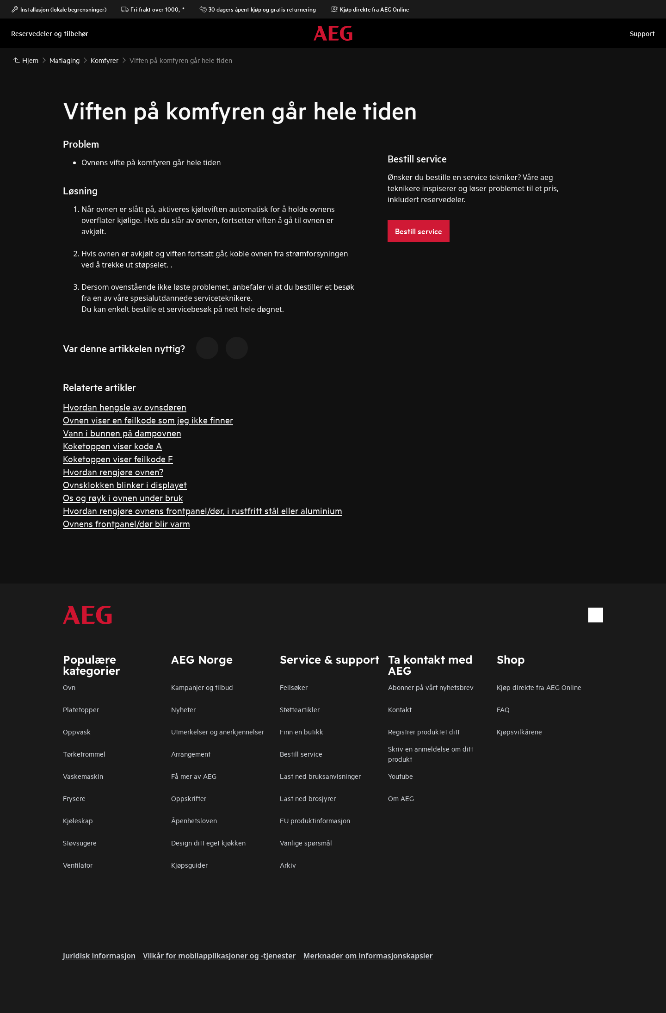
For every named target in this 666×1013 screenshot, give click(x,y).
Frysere (74, 798)
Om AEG (401, 798)
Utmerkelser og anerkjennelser (217, 731)
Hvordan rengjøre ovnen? (113, 471)
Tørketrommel (84, 753)
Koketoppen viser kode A (112, 445)
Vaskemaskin (83, 775)
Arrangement (190, 753)
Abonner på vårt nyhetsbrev (431, 687)
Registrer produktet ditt (424, 731)
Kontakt (400, 709)
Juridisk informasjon (99, 956)
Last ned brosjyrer (308, 798)
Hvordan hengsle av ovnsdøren (124, 406)
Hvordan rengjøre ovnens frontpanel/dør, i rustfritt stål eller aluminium (202, 510)
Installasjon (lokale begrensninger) (58, 9)
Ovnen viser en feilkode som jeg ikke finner (148, 419)
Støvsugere (80, 842)
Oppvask (77, 731)
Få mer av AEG (193, 775)
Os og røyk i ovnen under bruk (123, 497)
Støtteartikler (300, 709)
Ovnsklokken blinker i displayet (125, 484)
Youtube (400, 775)
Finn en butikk (301, 731)
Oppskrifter (188, 798)
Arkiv (288, 864)
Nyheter (183, 709)
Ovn (69, 687)
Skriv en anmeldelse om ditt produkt (430, 753)
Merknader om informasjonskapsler (368, 956)
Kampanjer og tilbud (202, 687)
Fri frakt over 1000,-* (153, 9)
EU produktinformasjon (315, 820)
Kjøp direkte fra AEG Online (539, 687)
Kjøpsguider (189, 864)
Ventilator (77, 864)
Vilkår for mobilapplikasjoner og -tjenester (219, 956)
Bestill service (301, 753)
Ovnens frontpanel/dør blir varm (126, 523)
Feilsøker (294, 687)
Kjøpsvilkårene (519, 731)
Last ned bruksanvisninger (320, 775)
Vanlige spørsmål (306, 842)
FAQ (503, 709)
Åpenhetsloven (194, 820)
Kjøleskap (78, 820)
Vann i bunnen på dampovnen (122, 432)
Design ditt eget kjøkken (208, 842)
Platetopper (81, 709)
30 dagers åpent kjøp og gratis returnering (257, 9)
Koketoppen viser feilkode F (118, 458)
